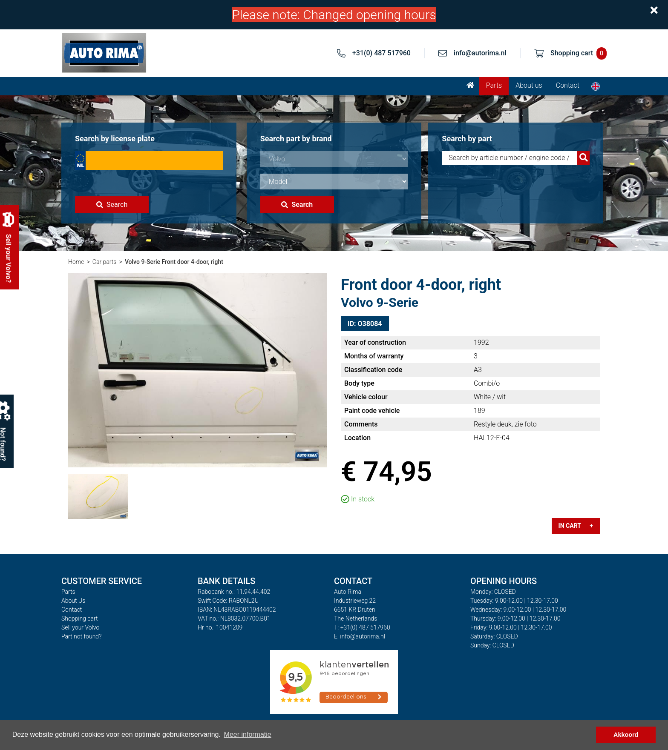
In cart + (576, 525)
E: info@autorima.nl (359, 636)
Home (76, 261)
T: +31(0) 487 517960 (362, 627)
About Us (73, 600)
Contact (567, 85)
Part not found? (81, 636)
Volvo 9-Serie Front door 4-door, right (174, 261)
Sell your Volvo (80, 627)
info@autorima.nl (480, 53)
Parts (494, 85)
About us (528, 85)
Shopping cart (79, 618)
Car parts (104, 261)
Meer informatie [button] (247, 734)
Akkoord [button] (625, 734)
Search (111, 204)
